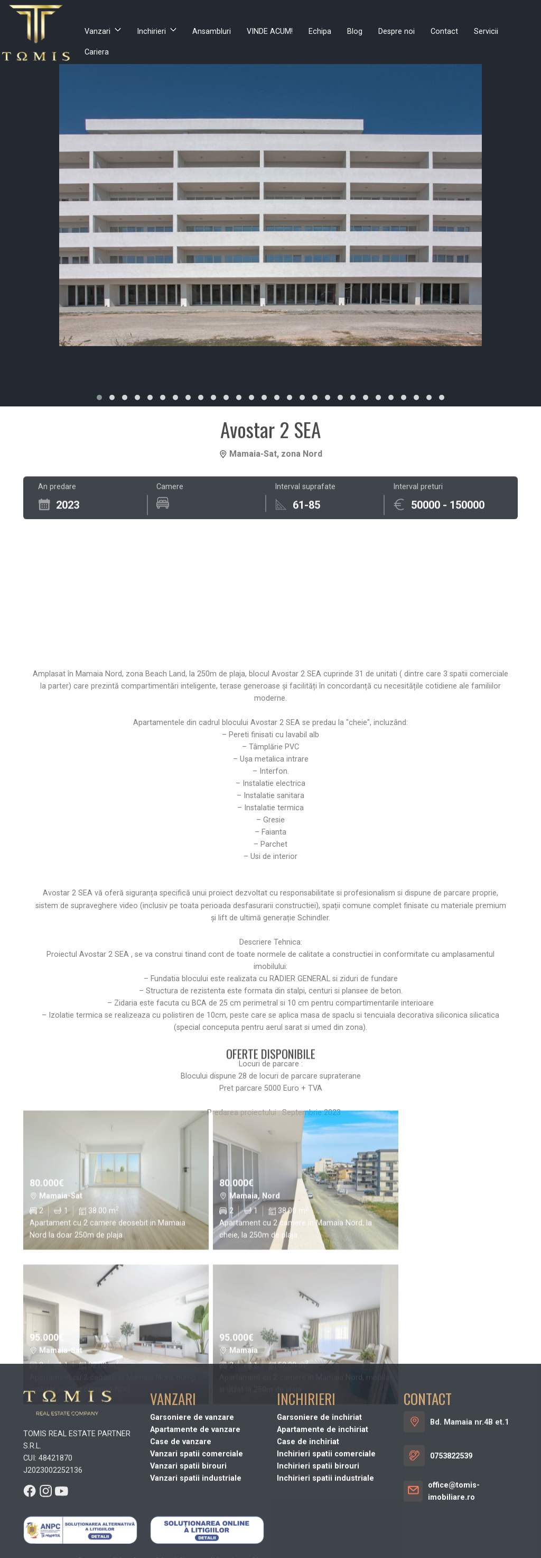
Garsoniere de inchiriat (319, 1491)
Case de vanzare (180, 1515)
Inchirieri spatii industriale (325, 1552)
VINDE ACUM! (270, 31)
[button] (99, 397)
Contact (444, 31)
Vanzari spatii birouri (188, 1540)
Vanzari (97, 31)
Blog (354, 31)
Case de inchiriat (308, 1515)
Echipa (320, 31)
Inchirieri (151, 31)
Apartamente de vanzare (195, 1503)
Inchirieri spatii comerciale (326, 1528)
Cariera (97, 52)
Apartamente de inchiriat (322, 1503)
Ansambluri (211, 31)
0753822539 (451, 1530)
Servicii (486, 31)
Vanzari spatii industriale (195, 1552)
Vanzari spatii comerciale (196, 1528)
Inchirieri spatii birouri (318, 1540)
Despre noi (396, 31)
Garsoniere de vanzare (192, 1491)
